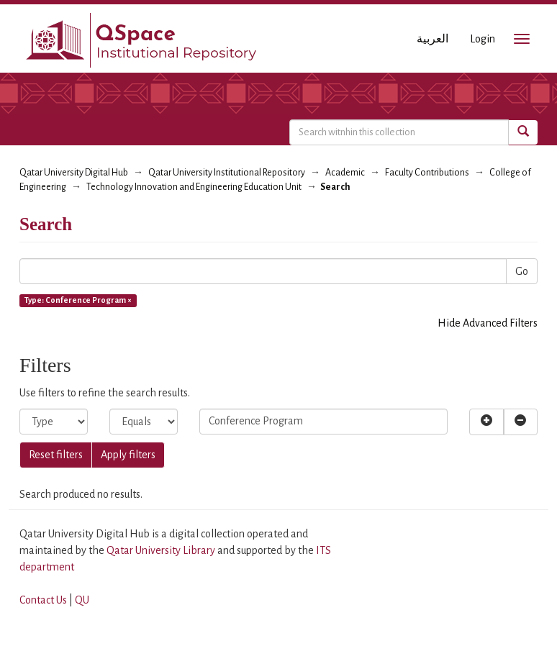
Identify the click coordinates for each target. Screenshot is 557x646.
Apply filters (128, 454)
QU (82, 600)
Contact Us (43, 600)
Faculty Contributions (427, 173)
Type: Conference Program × (78, 300)
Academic (345, 173)
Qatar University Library (162, 550)
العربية (432, 39)
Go (521, 271)
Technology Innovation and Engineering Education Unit (194, 187)
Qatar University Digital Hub (73, 173)
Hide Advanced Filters (488, 323)
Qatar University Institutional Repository (226, 173)
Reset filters (56, 454)
